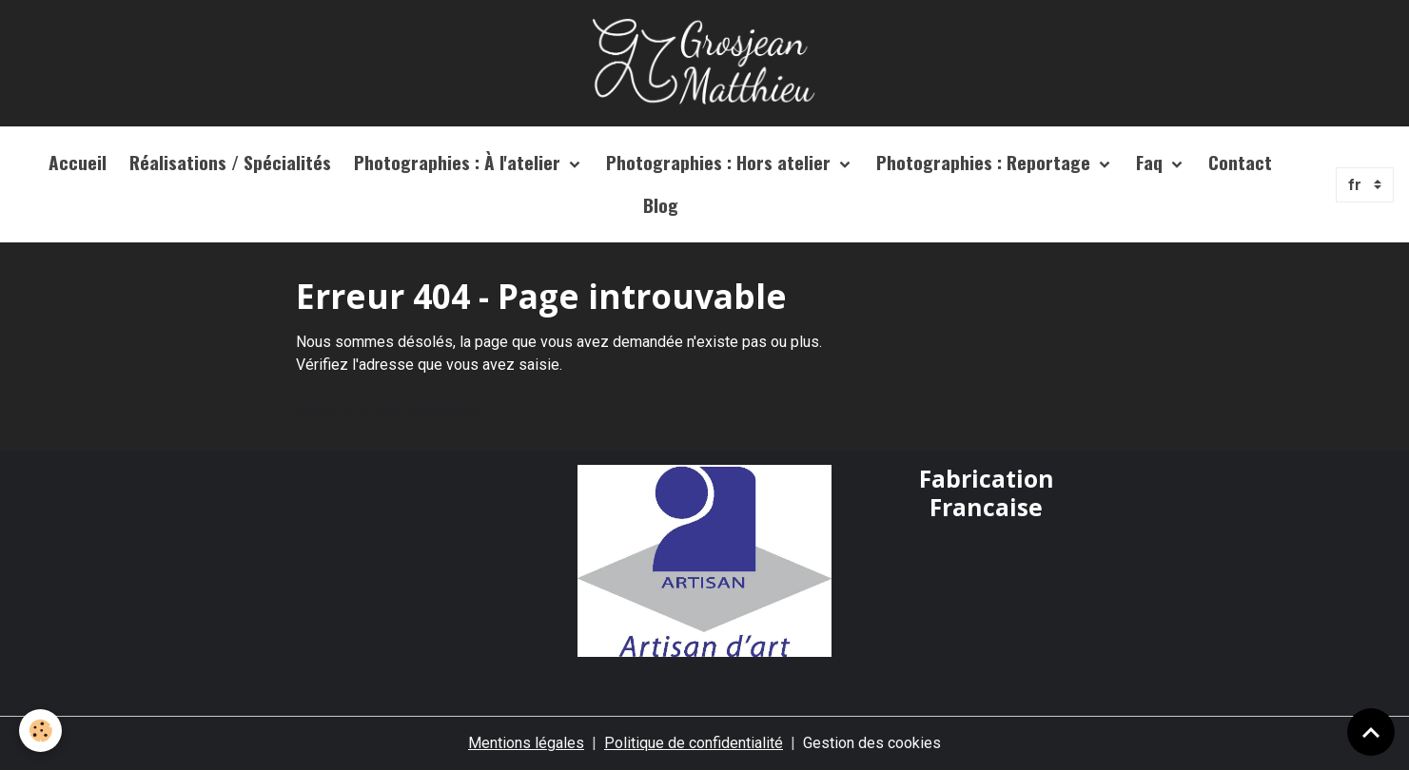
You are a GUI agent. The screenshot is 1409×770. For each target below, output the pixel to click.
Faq (1151, 162)
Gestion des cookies (872, 743)
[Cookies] (40, 730)
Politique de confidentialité (693, 743)
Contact (1240, 162)
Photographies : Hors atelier (720, 162)
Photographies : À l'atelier (459, 162)
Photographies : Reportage (985, 162)
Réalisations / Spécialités (230, 162)
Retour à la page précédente (389, 410)
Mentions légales (526, 743)
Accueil (78, 162)
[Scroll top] (1371, 732)
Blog (660, 205)
